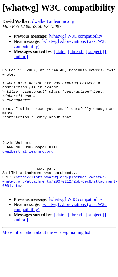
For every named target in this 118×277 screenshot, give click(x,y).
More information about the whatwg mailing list (46, 256)
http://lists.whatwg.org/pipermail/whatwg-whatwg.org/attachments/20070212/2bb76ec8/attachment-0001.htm (60, 204)
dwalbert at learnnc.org (53, 21)
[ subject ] (95, 51)
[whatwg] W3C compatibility (75, 36)
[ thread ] (76, 51)
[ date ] (60, 51)
